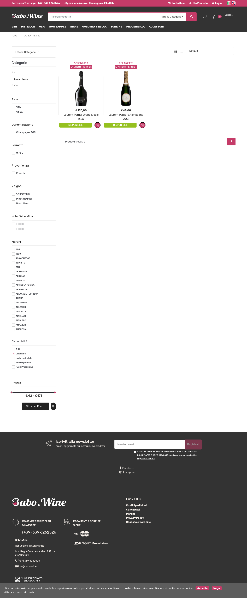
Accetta (202, 588)
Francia (20, 173)
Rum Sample (57, 26)
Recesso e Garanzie (138, 522)
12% (18, 107)
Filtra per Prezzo (35, 406)
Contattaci (176, 3)
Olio (42, 26)
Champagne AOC (26, 132)
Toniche (116, 26)
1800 (18, 254)
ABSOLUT (20, 276)
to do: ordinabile (24, 358)
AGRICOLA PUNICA (25, 285)
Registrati (193, 444)
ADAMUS (20, 280)
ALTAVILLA (21, 311)
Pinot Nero (22, 203)
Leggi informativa (146, 458)
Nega (216, 588)
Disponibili (21, 354)
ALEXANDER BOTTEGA (27, 294)
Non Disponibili (23, 362)
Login (217, 3)
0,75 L (19, 152)
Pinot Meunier (24, 198)
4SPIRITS (20, 263)
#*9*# (19, 229)
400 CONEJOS (23, 258)
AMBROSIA (21, 329)
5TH (18, 267)
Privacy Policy (135, 517)
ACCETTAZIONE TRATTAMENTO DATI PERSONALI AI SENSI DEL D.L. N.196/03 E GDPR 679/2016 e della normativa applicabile (167, 455)
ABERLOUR (21, 271)
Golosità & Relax (94, 26)
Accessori (156, 26)
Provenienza (135, 26)
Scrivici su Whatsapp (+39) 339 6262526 (36, 3)
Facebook (126, 468)
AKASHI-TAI (21, 289)
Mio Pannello (198, 3)
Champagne (81, 62)
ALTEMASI (21, 316)
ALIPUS (19, 298)
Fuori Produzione (24, 367)
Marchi (130, 513)
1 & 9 (18, 249)
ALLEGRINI (21, 307)
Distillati (28, 26)
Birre (74, 26)
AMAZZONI (21, 325)
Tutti (18, 349)
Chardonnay (23, 193)
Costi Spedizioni (136, 505)
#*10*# (20, 224)
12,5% (19, 112)
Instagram (127, 472)
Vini (14, 26)
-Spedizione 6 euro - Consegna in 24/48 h (89, 3)
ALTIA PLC (21, 320)
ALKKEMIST (21, 302)
